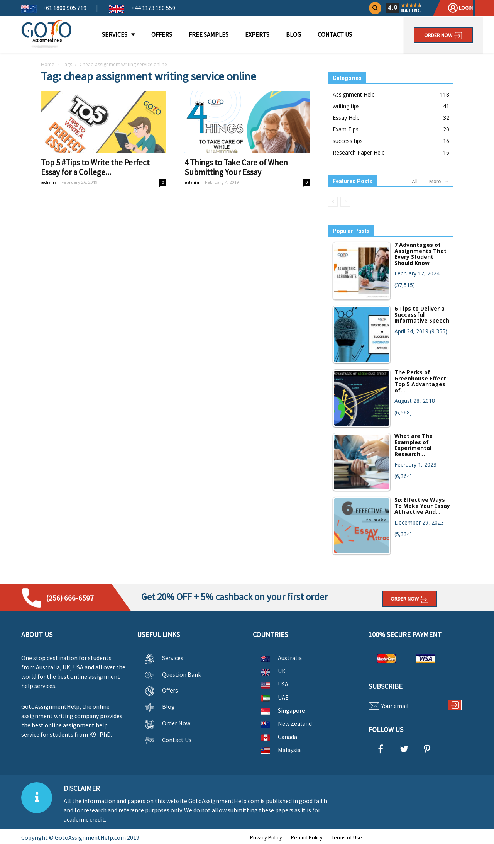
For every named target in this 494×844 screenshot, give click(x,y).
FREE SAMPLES (208, 34)
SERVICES (114, 34)
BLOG (293, 34)
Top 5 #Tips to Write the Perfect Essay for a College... (95, 167)
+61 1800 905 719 (64, 8)
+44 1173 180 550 (152, 8)
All (415, 181)
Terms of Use (347, 837)
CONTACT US (335, 34)
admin (48, 182)
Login (460, 8)
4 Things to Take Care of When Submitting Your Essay (236, 167)
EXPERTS (257, 34)
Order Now (443, 36)
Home (47, 64)
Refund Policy (307, 837)
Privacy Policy (266, 837)
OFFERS (161, 34)
